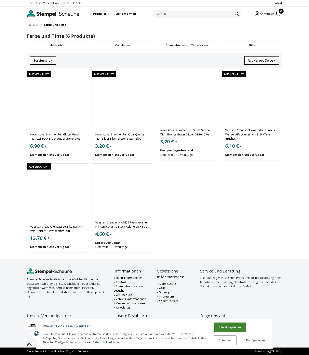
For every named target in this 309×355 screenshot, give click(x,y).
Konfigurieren (255, 340)
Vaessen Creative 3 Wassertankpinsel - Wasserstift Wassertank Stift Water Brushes (250, 134)
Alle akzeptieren (230, 327)
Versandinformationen (130, 303)
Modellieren (122, 45)
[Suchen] (193, 14)
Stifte (252, 45)
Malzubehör (57, 45)
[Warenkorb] (278, 13)
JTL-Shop (276, 351)
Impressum (166, 296)
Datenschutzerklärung (107, 342)
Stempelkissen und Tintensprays (187, 45)
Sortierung (42, 60)
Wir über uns (123, 295)
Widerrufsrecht (168, 301)
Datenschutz (167, 283)
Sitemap (164, 292)
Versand (83, 351)
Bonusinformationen (128, 278)
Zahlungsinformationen (130, 299)
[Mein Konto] (264, 13)
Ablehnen (225, 340)
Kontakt (277, 3)
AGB (161, 288)
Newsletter (122, 307)
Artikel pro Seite (260, 60)
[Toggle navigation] (104, 14)
